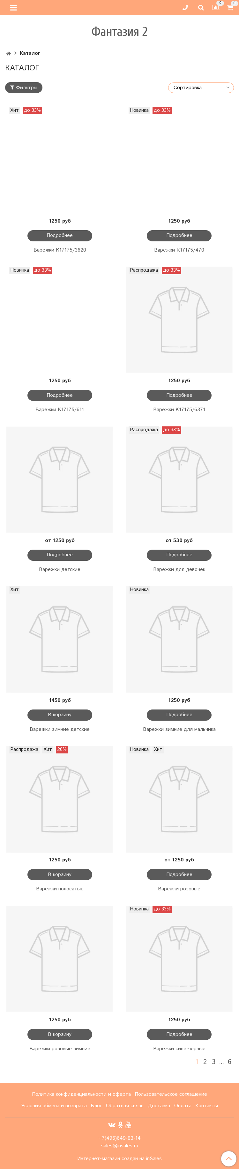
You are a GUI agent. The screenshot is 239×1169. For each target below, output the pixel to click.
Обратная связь (125, 1105)
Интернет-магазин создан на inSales (119, 1158)
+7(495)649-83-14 (119, 1138)
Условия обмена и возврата (54, 1105)
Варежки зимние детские (60, 729)
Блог (96, 1105)
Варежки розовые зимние (59, 1048)
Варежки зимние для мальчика (179, 729)
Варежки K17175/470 (179, 250)
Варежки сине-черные (179, 1048)
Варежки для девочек (179, 569)
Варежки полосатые (60, 889)
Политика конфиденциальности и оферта (81, 1094)
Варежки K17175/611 (59, 409)
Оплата (182, 1105)
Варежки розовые (179, 889)
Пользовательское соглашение (171, 1094)
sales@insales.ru (119, 1146)
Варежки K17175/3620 (60, 250)
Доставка (159, 1105)
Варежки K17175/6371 (179, 409)
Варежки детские (59, 569)
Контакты (206, 1105)
